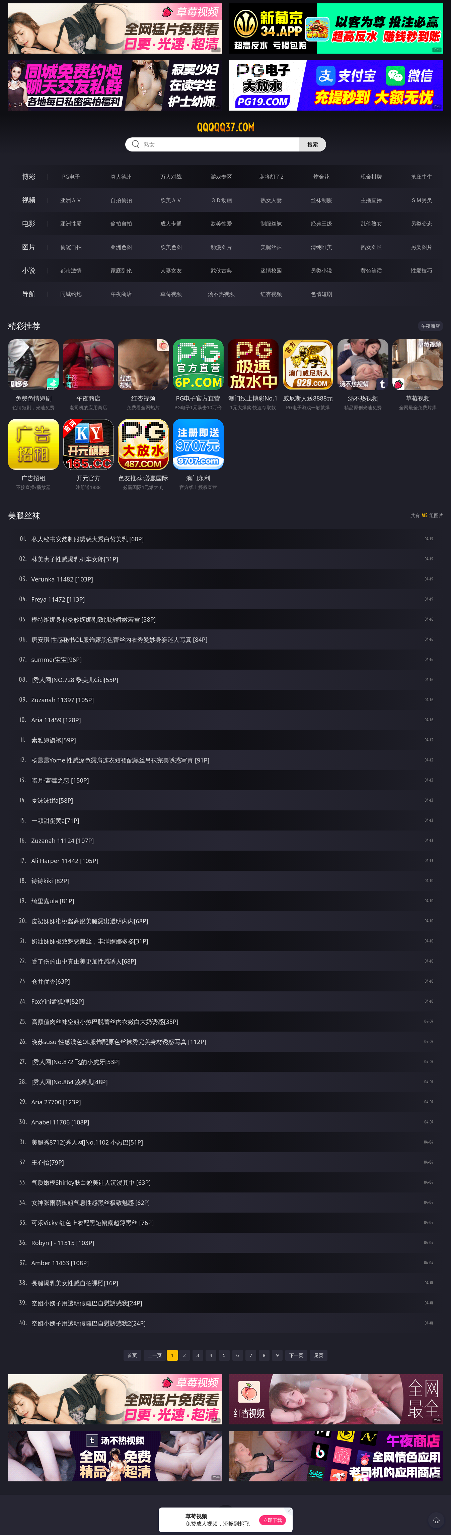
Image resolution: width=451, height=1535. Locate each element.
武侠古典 (221, 270)
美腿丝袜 (271, 247)
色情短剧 (321, 294)
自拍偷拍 (121, 200)
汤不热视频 (221, 294)
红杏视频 (271, 294)
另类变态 (421, 223)
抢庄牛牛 (421, 176)
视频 (28, 199)
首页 (132, 1355)
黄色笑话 (371, 270)
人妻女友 (171, 270)
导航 (28, 293)
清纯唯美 (321, 247)
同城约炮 (71, 294)
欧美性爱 (221, 223)
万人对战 (171, 176)
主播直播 (371, 200)
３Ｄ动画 (221, 200)
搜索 (312, 144)
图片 (28, 246)
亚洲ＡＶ (71, 200)
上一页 (155, 1355)
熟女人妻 (271, 200)
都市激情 (71, 270)
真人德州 (121, 176)
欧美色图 (171, 247)
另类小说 (321, 270)
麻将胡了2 (271, 176)
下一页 (296, 1355)
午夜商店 (121, 294)
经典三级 (321, 223)
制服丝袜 (271, 223)
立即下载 (272, 1520)
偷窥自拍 (71, 247)
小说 (28, 270)
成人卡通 (171, 223)
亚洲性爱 (71, 223)
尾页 (318, 1355)
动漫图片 (221, 247)
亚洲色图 (121, 247)
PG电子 (71, 176)
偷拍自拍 (121, 223)
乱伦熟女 (371, 223)
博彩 (28, 176)
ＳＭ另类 (421, 200)
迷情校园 (271, 270)
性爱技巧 (421, 270)
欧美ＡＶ (171, 200)
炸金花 (321, 176)
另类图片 (421, 247)
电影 (28, 223)
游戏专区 (221, 176)
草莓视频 (171, 294)
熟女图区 (371, 247)
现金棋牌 (371, 176)
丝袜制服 (321, 200)
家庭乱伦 (121, 270)
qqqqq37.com (225, 127)
